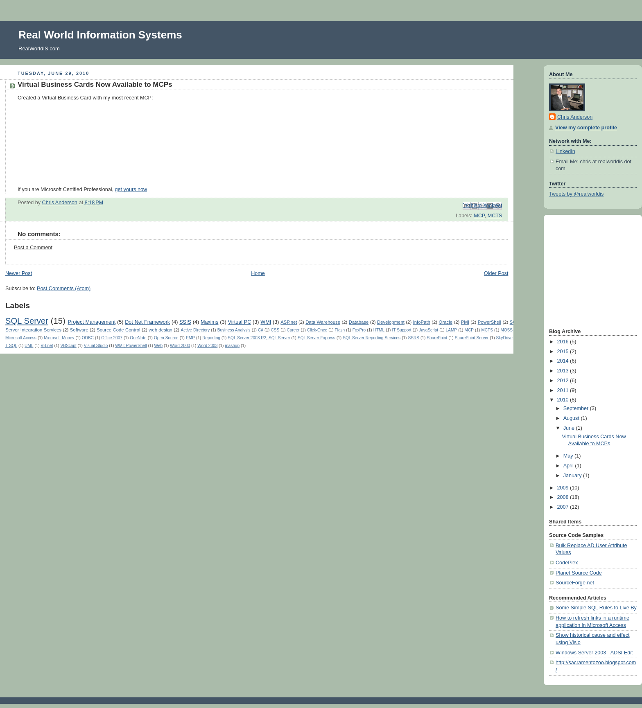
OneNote (138, 338)
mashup (232, 345)
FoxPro (359, 330)
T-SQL (11, 345)
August (572, 418)
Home (258, 273)
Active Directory (195, 330)
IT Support (401, 330)
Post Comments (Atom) (63, 288)
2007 (563, 507)
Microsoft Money (59, 338)
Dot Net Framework (147, 322)
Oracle (445, 322)
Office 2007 (111, 338)
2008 (563, 497)
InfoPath (421, 322)
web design (160, 329)
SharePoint (437, 338)
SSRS (413, 338)
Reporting (211, 338)
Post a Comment (33, 247)
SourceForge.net (575, 583)
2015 (563, 351)
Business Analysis (234, 330)
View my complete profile (586, 128)
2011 (563, 390)
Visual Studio (96, 345)
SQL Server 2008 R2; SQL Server (259, 338)
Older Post (496, 273)
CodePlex (567, 563)
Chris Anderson (574, 117)
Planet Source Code (579, 573)
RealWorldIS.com (39, 48)
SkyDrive (504, 338)
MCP (479, 216)
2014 (563, 361)
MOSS (506, 330)
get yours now (131, 189)
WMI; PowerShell (131, 345)
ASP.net (288, 322)
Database (359, 322)
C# (260, 330)
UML (29, 345)
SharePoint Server (472, 338)
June (569, 428)
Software (79, 329)
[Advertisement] (573, 270)
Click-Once (317, 330)
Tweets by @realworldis (576, 194)
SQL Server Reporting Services (371, 338)
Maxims (209, 322)
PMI (465, 322)
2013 (563, 371)
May (568, 456)
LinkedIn (565, 151)
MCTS (495, 216)
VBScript (69, 345)
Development (391, 322)
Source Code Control (118, 329)
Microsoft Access (20, 338)
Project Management (92, 322)
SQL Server (26, 320)
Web (158, 345)
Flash (340, 330)
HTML (378, 330)
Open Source (166, 338)
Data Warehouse (322, 322)
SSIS (185, 322)
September (576, 408)
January (573, 475)
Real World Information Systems (100, 35)
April (569, 466)
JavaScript (428, 330)
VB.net (47, 345)
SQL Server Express (316, 338)
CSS (275, 330)
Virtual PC (239, 322)
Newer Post (18, 273)
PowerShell (489, 322)
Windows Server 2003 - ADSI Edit (594, 653)
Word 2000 (180, 345)
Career (293, 330)
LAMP (451, 330)
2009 (563, 488)
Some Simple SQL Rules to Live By (596, 608)
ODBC (88, 338)
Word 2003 (207, 345)
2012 (563, 380)
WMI (265, 322)
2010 (563, 400)
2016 (563, 342)
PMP (190, 338)
